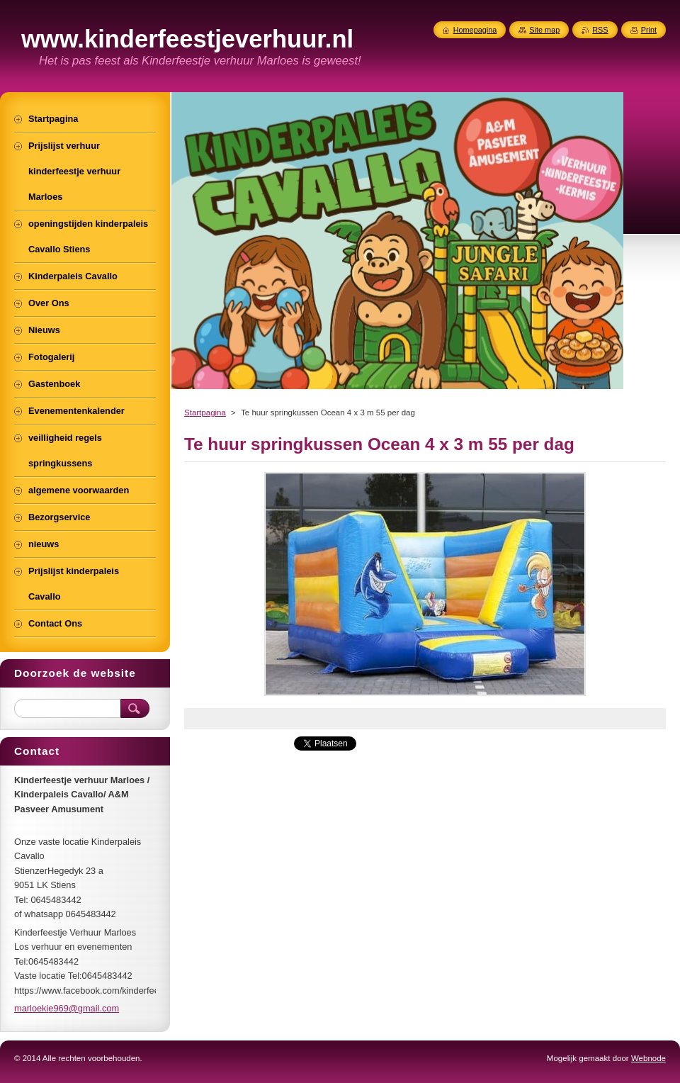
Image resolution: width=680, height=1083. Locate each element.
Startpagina (205, 412)
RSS (600, 30)
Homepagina (475, 30)
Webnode (648, 1058)
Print (649, 30)
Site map (544, 30)
